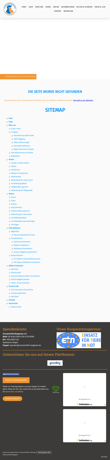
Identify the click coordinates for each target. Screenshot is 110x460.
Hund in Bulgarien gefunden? (25, 252)
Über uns (39, 7)
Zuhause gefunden (18, 293)
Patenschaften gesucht (20, 211)
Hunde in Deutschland (20, 163)
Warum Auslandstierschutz (24, 235)
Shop (31, 7)
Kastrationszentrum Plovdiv (22, 153)
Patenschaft (16, 273)
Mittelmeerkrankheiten (23, 249)
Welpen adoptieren (21, 245)
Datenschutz (16, 307)
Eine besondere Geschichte (22, 290)
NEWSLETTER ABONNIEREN (16, 380)
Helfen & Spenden (84, 7)
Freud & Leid (99, 7)
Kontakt (57, 11)
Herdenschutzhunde (22, 242)
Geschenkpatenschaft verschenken (25, 276)
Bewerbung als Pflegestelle (22, 190)
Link (20, 389)
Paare (13, 197)
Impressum (68, 11)
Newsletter (15, 156)
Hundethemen (17, 238)
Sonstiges (15, 225)
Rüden (13, 166)
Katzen (56, 7)
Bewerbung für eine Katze (21, 214)
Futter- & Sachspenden (20, 283)
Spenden (14, 269)
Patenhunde (16, 177)
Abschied (14, 297)
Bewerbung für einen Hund (22, 180)
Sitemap (33, 452)
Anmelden (104, 457)
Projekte (14, 132)
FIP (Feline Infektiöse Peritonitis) (27, 262)
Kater (13, 201)
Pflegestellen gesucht (19, 187)
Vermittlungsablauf (18, 183)
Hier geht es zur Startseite (83, 100)
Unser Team (16, 129)
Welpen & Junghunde (19, 173)
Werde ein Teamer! (12, 399)
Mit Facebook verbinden (11, 374)
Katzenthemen (17, 255)
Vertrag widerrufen (44, 452)
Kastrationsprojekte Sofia (24, 135)
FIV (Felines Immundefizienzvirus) (27, 259)
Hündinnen (15, 170)
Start (24, 7)
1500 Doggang (19, 139)
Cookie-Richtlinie (24, 452)
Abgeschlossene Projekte (24, 149)
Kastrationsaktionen (22, 146)
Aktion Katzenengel (21, 142)
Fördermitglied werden (20, 279)
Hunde (48, 7)
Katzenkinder (16, 207)
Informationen (67, 7)
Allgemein (15, 231)
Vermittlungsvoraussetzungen (23, 221)
